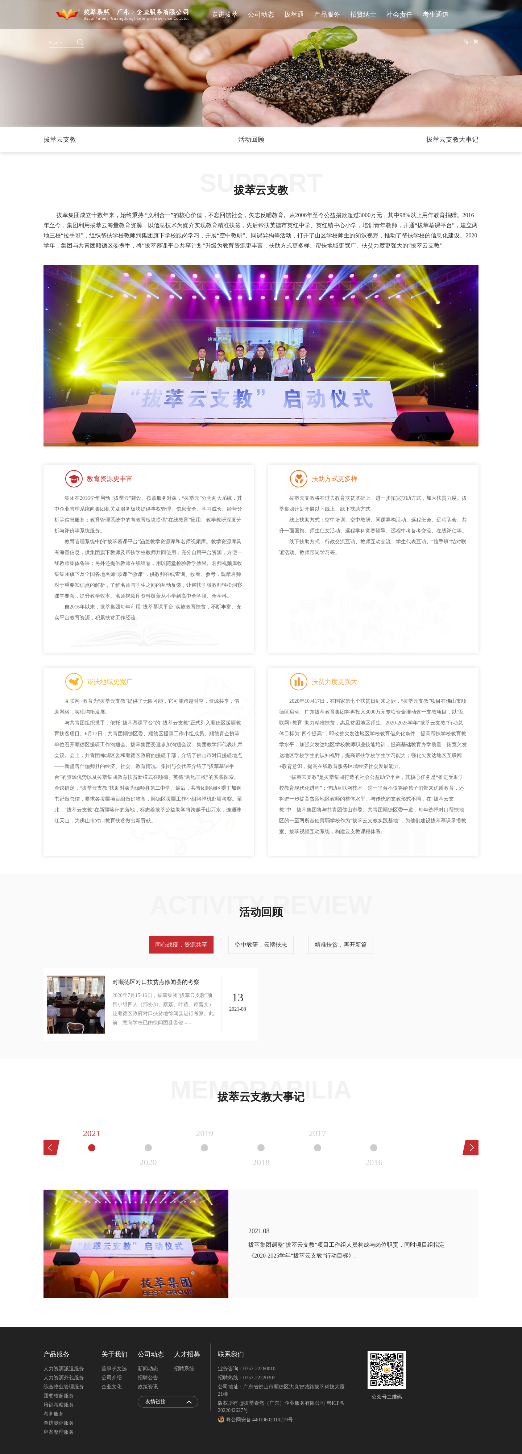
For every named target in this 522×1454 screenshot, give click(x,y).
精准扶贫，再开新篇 (341, 945)
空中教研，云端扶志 (261, 945)
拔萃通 (294, 14)
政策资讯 (148, 1386)
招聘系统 (184, 1368)
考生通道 (436, 14)
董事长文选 (114, 1368)
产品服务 (327, 14)
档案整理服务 (59, 1432)
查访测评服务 (59, 1423)
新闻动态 (148, 1368)
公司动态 (261, 14)
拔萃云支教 (60, 139)
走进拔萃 (225, 14)
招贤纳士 (363, 14)
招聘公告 (148, 1377)
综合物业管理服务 (64, 1386)
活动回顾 (251, 139)
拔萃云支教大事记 (452, 139)
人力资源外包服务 (64, 1377)
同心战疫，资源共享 (181, 945)
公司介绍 (112, 1377)
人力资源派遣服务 (64, 1368)
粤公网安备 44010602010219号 (255, 1419)
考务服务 (54, 1414)
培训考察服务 (59, 1405)
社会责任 (399, 14)
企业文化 (112, 1386)
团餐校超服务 (59, 1396)
